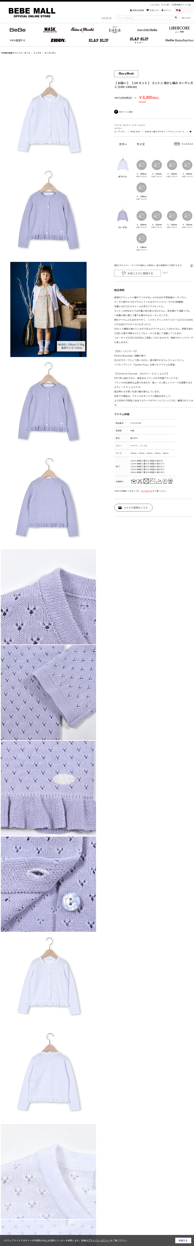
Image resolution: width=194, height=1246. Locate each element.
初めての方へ (186, 18)
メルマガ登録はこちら (136, 507)
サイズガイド (147, 490)
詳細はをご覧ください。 (104, 1240)
